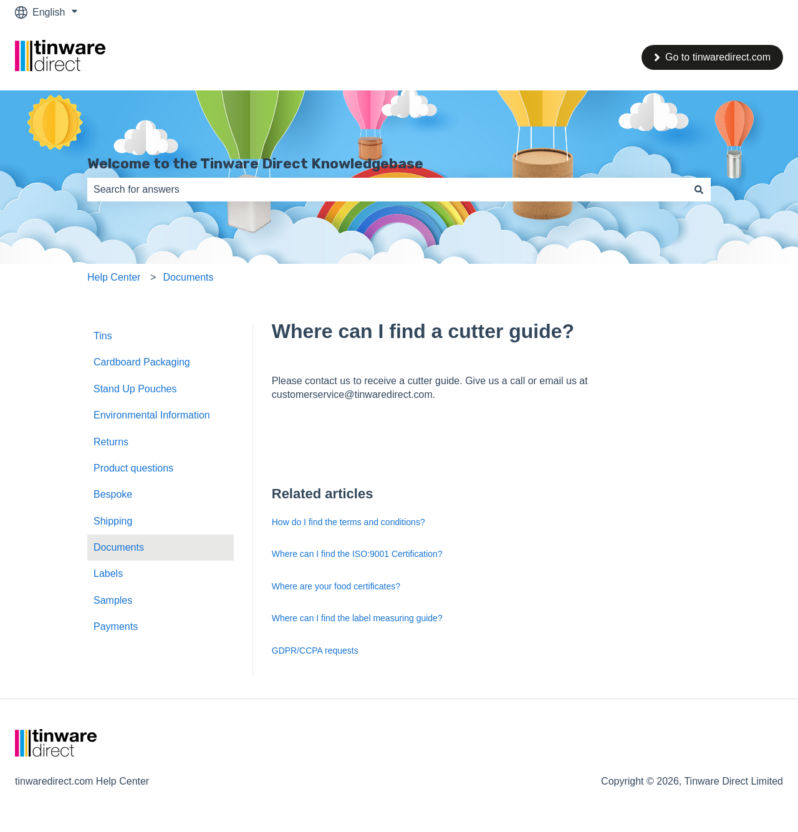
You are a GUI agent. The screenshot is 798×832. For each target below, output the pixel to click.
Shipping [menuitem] (113, 521)
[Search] (699, 189)
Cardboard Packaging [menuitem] (142, 362)
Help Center (113, 277)
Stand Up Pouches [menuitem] (135, 389)
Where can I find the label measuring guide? (357, 618)
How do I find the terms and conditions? (348, 522)
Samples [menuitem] (113, 600)
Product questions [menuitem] (133, 468)
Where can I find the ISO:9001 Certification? (357, 554)
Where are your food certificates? (336, 586)
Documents (188, 277)
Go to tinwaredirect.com (712, 57)
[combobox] (387, 189)
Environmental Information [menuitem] (152, 415)
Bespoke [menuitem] (113, 494)
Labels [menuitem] (108, 573)
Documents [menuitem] (119, 547)
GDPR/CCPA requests (315, 650)
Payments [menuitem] (116, 626)
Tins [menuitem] (103, 336)
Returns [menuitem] (111, 442)
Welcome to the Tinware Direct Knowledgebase (255, 163)
